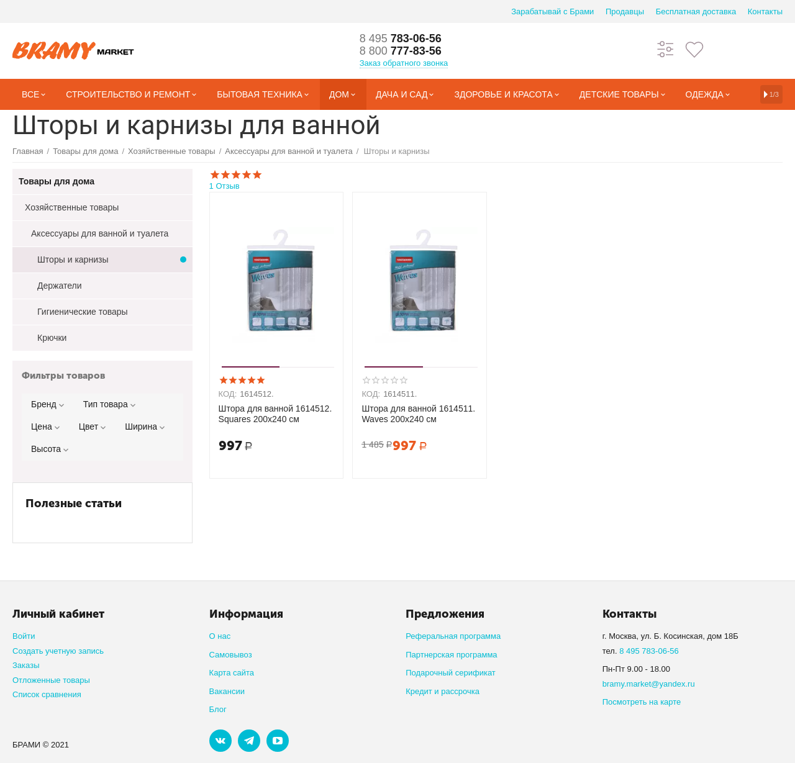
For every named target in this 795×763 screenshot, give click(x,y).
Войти (23, 636)
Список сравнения (46, 694)
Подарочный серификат (451, 672)
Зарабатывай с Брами (552, 11)
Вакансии (227, 691)
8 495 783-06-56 (649, 651)
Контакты (765, 11)
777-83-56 (401, 51)
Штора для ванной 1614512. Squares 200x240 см (275, 414)
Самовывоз (230, 654)
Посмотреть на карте (641, 702)
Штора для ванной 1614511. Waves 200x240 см (418, 414)
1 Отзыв (496, 180)
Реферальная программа (453, 636)
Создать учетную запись (58, 651)
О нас (220, 636)
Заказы (26, 665)
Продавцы (625, 11)
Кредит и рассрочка (442, 691)
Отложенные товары (51, 680)
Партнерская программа (451, 654)
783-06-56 (401, 38)
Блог (218, 709)
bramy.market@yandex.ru (648, 684)
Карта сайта (232, 672)
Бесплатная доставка (696, 11)
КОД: (228, 394)
